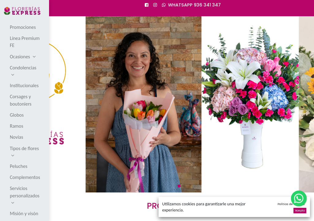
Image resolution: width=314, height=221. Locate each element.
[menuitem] (25, 27)
